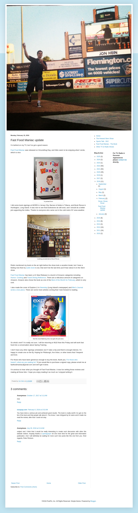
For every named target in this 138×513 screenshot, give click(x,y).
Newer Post (15, 483)
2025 (99, 156)
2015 (99, 218)
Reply (19, 402)
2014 (99, 221)
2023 (99, 163)
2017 (99, 178)
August (101, 189)
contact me (122, 160)
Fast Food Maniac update (101, 208)
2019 (99, 175)
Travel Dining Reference (36, 278)
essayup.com (22, 410)
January (102, 214)
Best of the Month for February (63, 280)
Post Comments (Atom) (28, 487)
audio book (30, 268)
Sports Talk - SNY (102, 141)
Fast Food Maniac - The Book (106, 144)
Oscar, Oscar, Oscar (103, 202)
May (100, 192)
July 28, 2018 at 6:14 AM (35, 428)
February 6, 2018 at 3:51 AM (38, 410)
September (102, 184)
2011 (99, 230)
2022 (99, 166)
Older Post (82, 483)
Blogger (93, 501)
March (101, 195)
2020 (99, 172)
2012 (99, 227)
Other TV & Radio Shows (105, 147)
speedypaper (46, 434)
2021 (99, 169)
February (102, 198)
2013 (99, 224)
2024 (99, 160)
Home (49, 483)
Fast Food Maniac (18, 150)
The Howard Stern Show (105, 138)
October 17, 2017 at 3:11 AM (37, 396)
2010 (99, 233)
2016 (99, 181)
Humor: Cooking (17, 278)
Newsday (43, 287)
